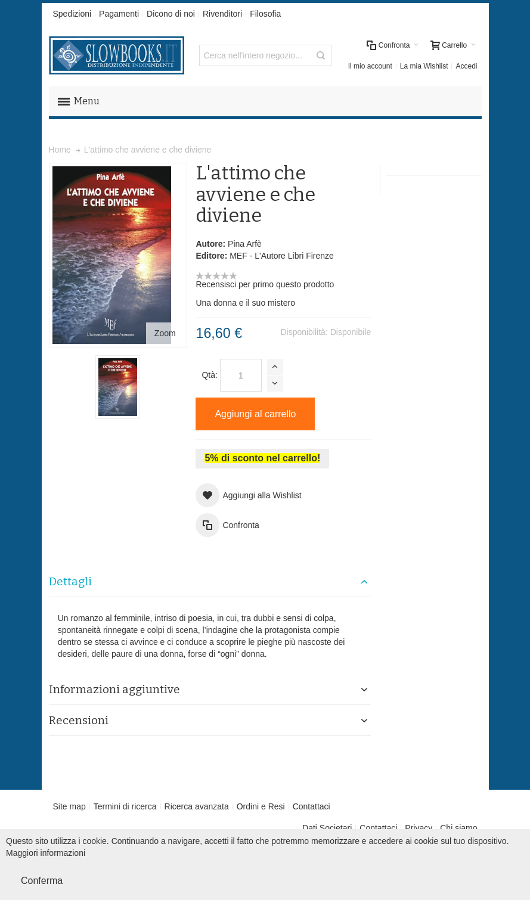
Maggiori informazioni (45, 853)
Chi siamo (458, 828)
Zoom (165, 333)
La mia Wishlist (424, 66)
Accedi (466, 66)
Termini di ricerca (125, 806)
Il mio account (370, 66)
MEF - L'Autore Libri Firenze (282, 255)
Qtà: (209, 375)
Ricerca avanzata (197, 806)
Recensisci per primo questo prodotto (265, 284)
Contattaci (311, 806)
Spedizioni (72, 13)
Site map (69, 806)
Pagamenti (119, 13)
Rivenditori (222, 13)
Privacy (418, 828)
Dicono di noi (171, 13)
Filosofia (265, 13)
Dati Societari (327, 828)
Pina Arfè (245, 244)
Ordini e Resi (261, 806)
